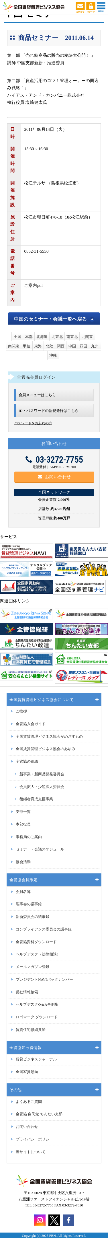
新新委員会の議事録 (32, 917)
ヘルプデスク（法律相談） (38, 954)
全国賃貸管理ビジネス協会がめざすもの (49, 737)
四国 (83, 346)
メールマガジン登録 (32, 967)
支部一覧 (23, 812)
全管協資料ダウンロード (36, 942)
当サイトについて (31, 1152)
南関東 (13, 346)
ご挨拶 (21, 711)
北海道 (42, 336)
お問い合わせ (54, 476)
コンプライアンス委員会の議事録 (44, 929)
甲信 (26, 346)
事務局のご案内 (29, 837)
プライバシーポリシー (34, 1139)
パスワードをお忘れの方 (33, 423)
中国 (72, 346)
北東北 (57, 336)
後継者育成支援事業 (36, 799)
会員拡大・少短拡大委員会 (41, 787)
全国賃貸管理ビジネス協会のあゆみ (45, 749)
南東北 (72, 336)
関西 (60, 346)
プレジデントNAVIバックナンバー (44, 980)
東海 (38, 346)
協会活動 (23, 862)
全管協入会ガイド (31, 724)
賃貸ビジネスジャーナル (36, 1059)
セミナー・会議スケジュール (40, 849)
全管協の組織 (27, 762)
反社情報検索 (27, 992)
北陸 (49, 346)
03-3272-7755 (54, 459)
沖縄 (53, 355)
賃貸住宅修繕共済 (31, 1030)
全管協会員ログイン (36, 377)
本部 (29, 336)
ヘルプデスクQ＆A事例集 (37, 1005)
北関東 (87, 336)
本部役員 (23, 824)
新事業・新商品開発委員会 (41, 774)
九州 (95, 346)
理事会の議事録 (29, 904)
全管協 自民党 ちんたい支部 (39, 1114)
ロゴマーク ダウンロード (37, 1017)
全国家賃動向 (27, 1072)
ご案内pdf (33, 285)
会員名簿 (23, 892)
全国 (17, 336)
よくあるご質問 (29, 1102)
